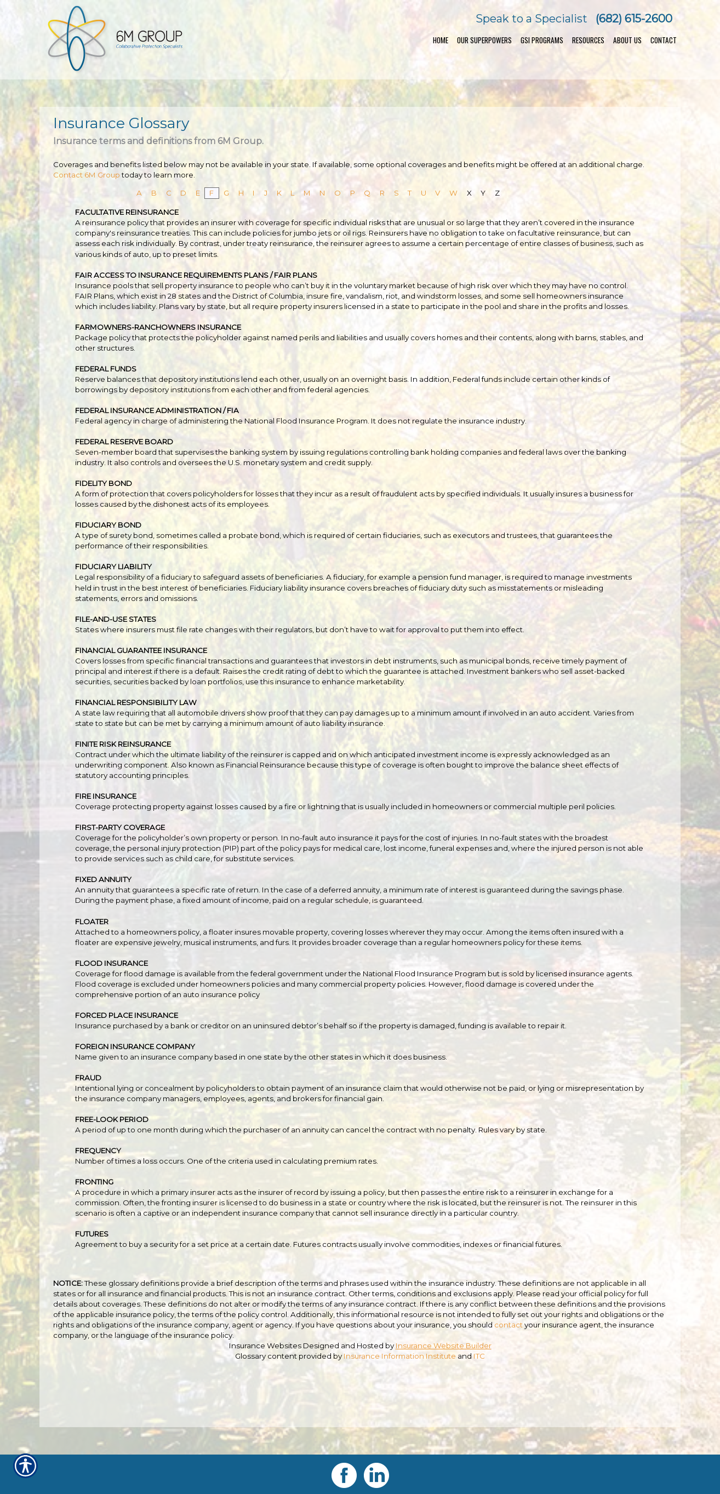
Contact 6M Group (86, 174)
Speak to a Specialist (531, 18)
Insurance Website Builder (444, 1345)
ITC (479, 1356)
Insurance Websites (265, 1345)
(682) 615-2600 (634, 18)
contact (508, 1324)
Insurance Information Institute (400, 1356)
